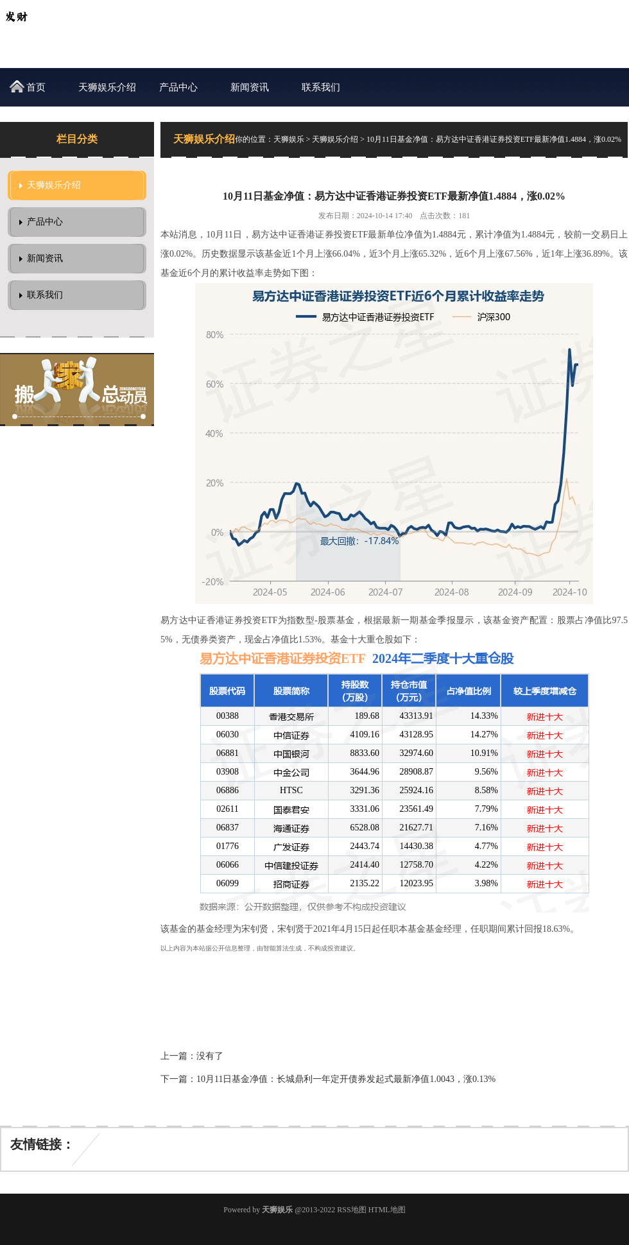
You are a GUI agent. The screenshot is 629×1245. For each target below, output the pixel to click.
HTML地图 (387, 1209)
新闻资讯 (249, 87)
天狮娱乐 (288, 139)
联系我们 (321, 87)
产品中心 (178, 87)
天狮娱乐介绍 (107, 87)
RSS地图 (351, 1209)
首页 (36, 87)
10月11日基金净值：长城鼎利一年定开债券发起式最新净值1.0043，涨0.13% (345, 1079)
